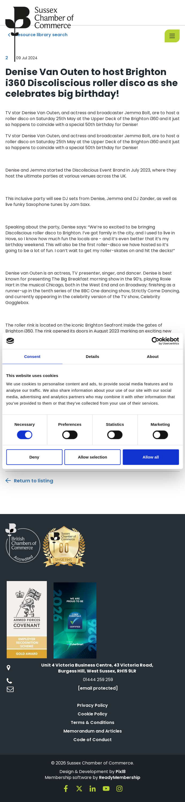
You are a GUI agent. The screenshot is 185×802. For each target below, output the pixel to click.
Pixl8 (121, 771)
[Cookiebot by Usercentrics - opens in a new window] (155, 341)
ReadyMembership (119, 777)
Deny (34, 457)
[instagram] (119, 788)
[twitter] (79, 788)
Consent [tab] (32, 356)
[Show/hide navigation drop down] (172, 35)
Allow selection (92, 457)
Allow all (151, 457)
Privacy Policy (92, 705)
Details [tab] (92, 356)
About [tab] (153, 356)
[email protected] (98, 688)
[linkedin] (92, 788)
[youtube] (106, 788)
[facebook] (66, 788)
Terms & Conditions (92, 722)
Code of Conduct (92, 740)
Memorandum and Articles (92, 731)
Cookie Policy (92, 714)
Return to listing (33, 480)
